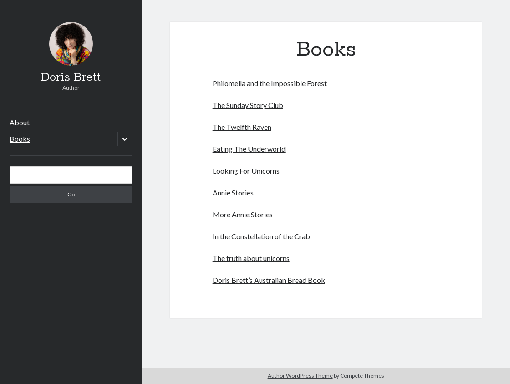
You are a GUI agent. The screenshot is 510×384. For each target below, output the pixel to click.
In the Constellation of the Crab (261, 236)
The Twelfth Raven (242, 127)
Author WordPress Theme (300, 375)
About (20, 122)
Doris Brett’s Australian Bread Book (269, 280)
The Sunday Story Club (248, 105)
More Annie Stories (243, 214)
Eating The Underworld (249, 148)
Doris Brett (71, 77)
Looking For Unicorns (246, 170)
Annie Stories (233, 192)
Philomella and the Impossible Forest (270, 83)
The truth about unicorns (251, 258)
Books (20, 138)
